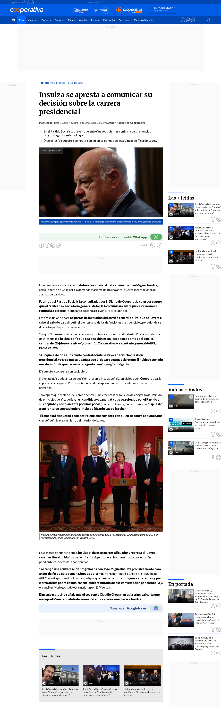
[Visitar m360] (187, 23)
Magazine (33, 20)
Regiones (59, 20)
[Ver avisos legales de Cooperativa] (183, 23)
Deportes (46, 20)
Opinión (83, 20)
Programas (124, 20)
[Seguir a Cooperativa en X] (28, 2)
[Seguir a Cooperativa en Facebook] (24, 2)
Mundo (71, 20)
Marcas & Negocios (144, 20)
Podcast (95, 20)
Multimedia (109, 20)
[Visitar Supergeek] (192, 23)
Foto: (44, 150)
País (21, 20)
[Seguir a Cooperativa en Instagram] (32, 2)
